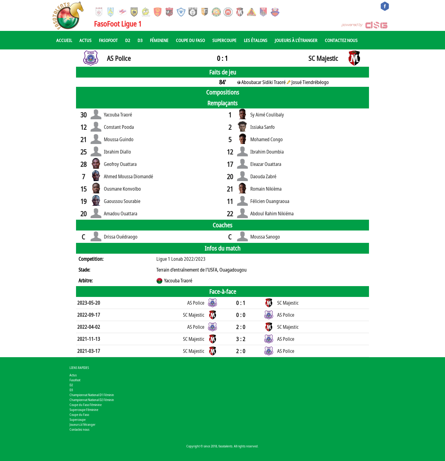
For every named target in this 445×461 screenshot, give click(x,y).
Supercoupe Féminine (84, 409)
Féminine (159, 40)
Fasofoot (108, 40)
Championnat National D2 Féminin (92, 399)
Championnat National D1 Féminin (92, 394)
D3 (140, 40)
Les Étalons (255, 40)
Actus (85, 40)
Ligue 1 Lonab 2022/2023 (181, 259)
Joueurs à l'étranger (296, 40)
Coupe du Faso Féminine (86, 404)
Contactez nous (341, 40)
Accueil (64, 40)
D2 (127, 40)
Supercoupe (224, 40)
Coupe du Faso (190, 40)
